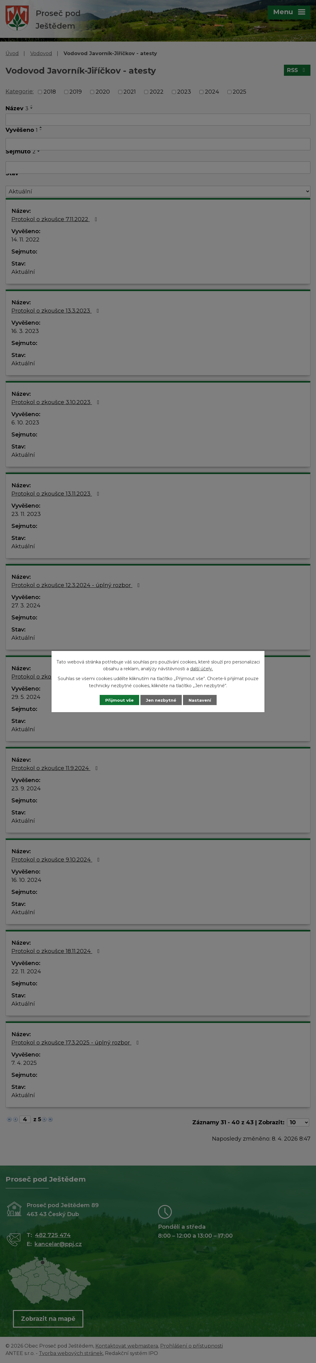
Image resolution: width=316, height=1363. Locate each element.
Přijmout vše (116, 700)
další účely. (201, 668)
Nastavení (203, 700)
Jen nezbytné (161, 700)
